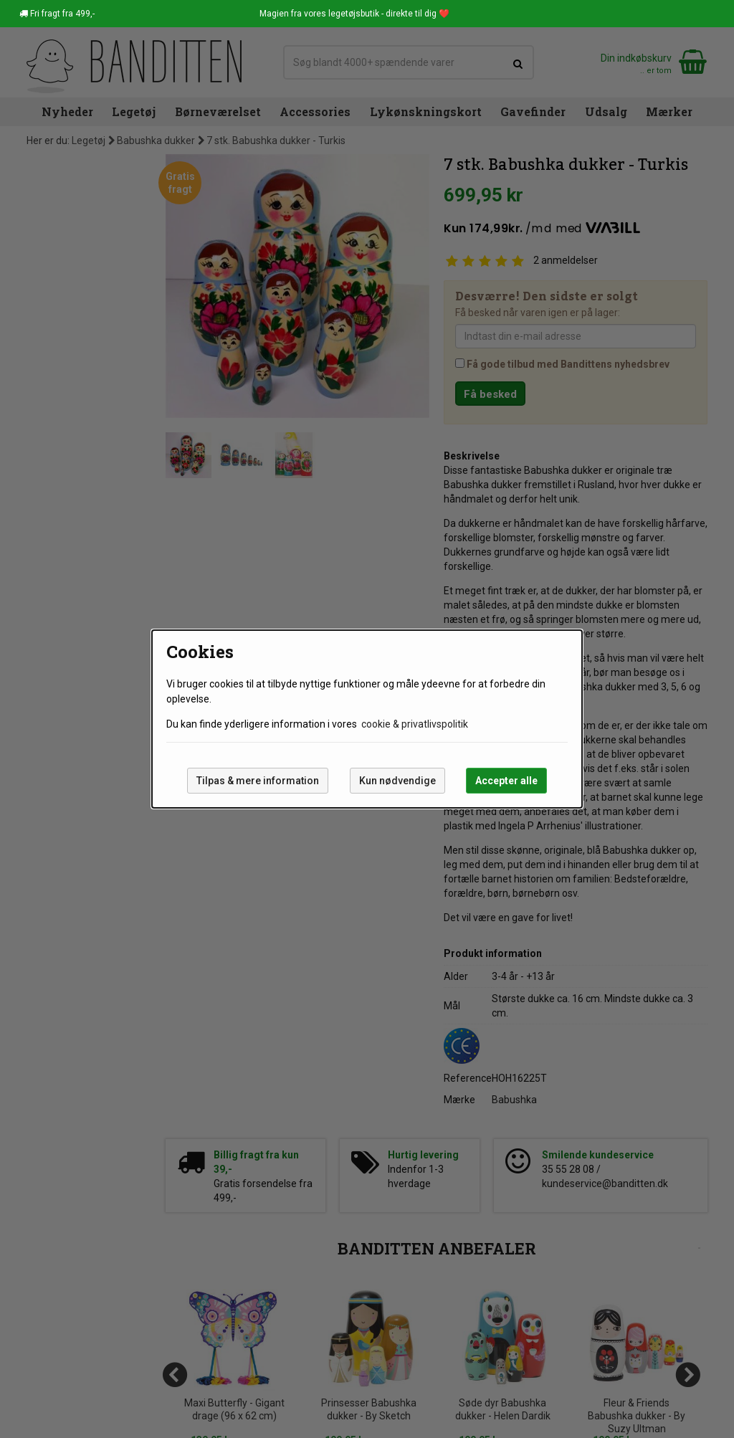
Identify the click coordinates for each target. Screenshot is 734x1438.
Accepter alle (506, 780)
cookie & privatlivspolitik (414, 724)
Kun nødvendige (397, 780)
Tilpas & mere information (257, 780)
